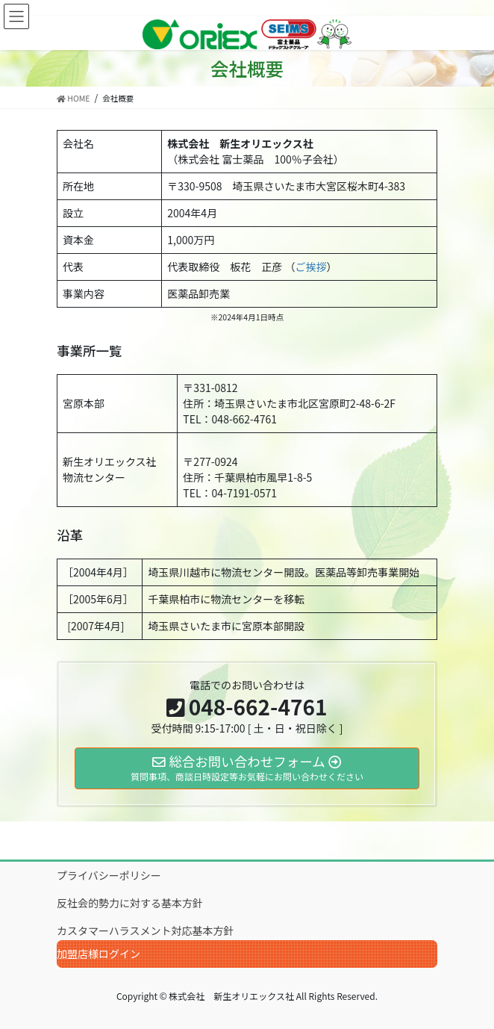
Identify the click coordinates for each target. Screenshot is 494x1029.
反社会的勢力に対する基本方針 (130, 902)
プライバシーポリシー (109, 875)
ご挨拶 (310, 266)
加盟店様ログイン (98, 953)
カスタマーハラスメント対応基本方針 (145, 930)
